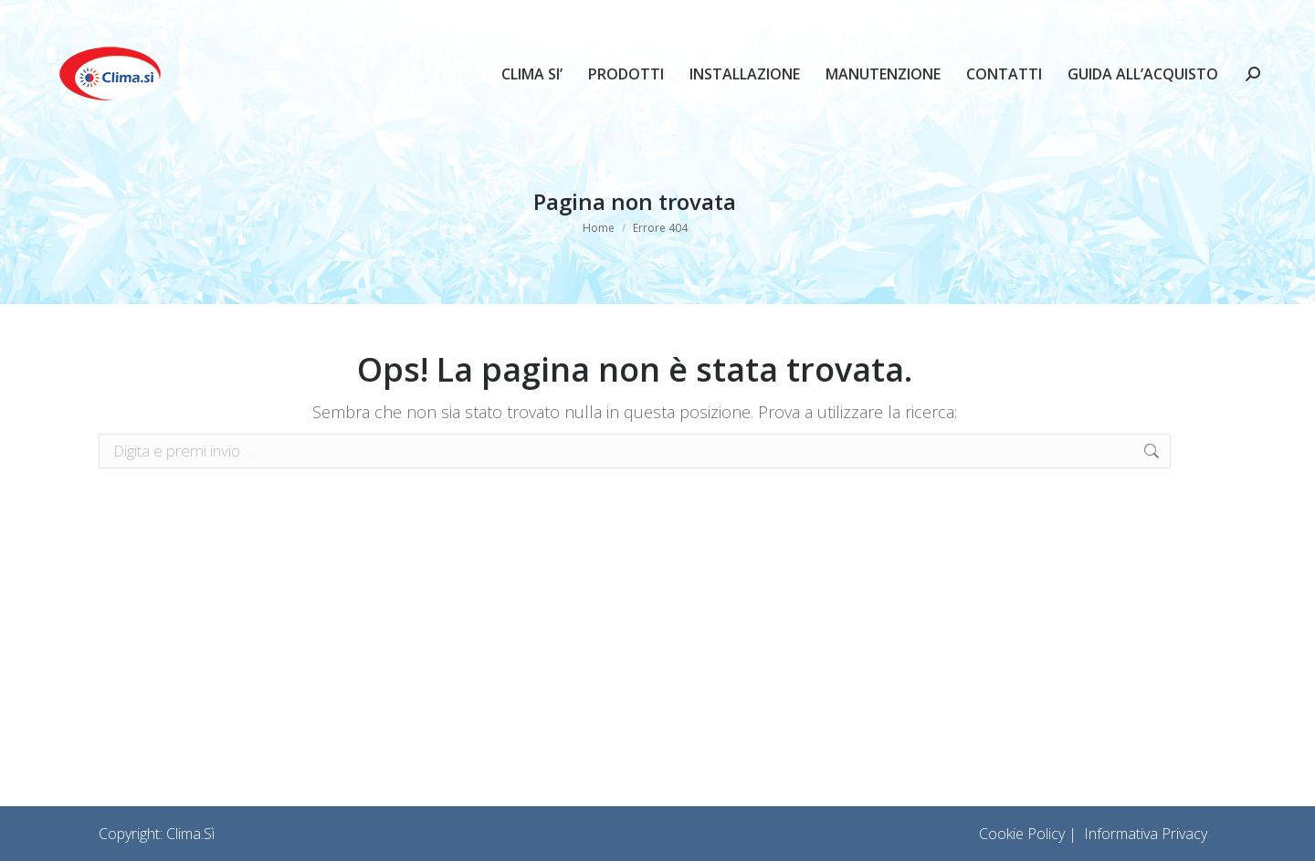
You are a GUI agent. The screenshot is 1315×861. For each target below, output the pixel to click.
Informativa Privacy (1145, 834)
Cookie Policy (1022, 834)
